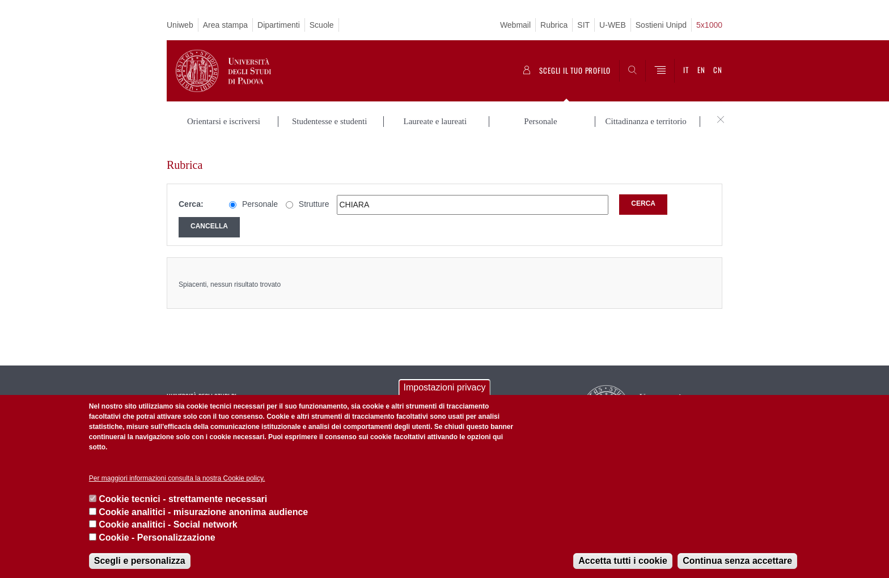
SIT (583, 24)
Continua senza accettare (737, 561)
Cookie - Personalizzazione (157, 537)
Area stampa (225, 24)
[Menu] (660, 71)
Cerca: (191, 192)
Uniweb (180, 24)
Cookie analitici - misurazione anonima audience (203, 512)
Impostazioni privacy (445, 387)
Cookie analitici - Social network (168, 524)
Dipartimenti (278, 24)
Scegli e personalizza (139, 561)
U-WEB (612, 24)
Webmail (515, 24)
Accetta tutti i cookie (622, 561)
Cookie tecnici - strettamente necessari (183, 499)
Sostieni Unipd (661, 24)
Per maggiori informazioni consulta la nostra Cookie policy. (177, 478)
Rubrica (554, 24)
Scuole (322, 24)
